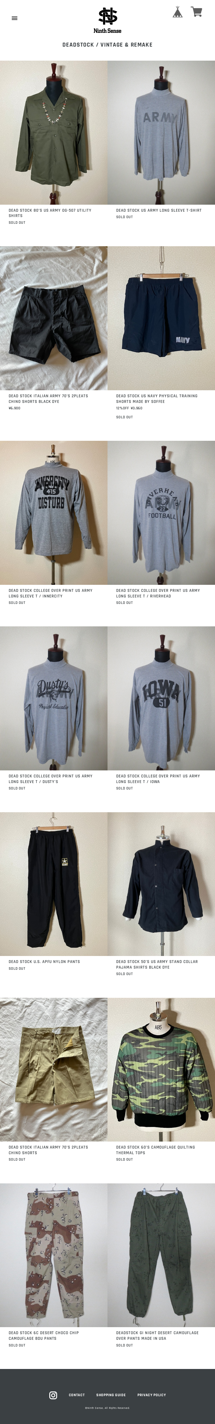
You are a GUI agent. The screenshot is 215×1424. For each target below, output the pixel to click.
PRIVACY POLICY (151, 1395)
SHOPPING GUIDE (111, 1395)
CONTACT (77, 1395)
